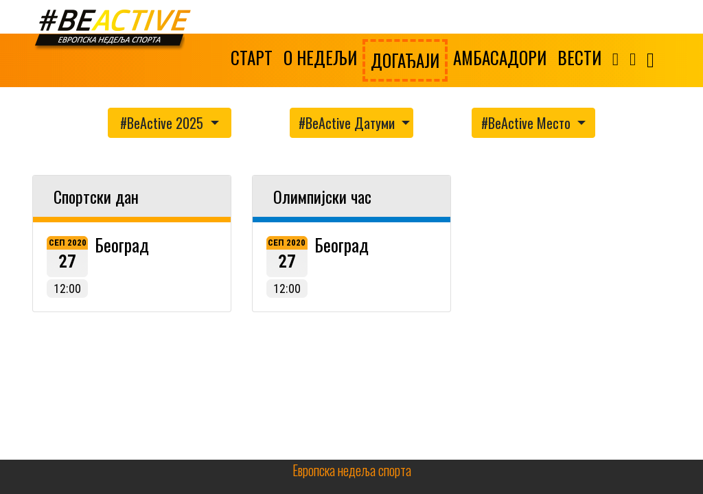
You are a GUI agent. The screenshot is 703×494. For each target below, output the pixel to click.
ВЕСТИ (579, 57)
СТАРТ (252, 57)
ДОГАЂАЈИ (405, 60)
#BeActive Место (527, 123)
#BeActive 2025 (163, 123)
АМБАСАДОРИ (499, 57)
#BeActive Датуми (348, 123)
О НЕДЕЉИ (320, 57)
